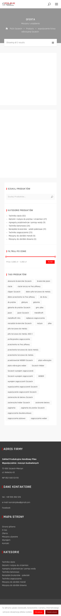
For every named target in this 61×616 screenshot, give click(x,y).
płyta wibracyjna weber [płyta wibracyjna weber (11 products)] (17, 365)
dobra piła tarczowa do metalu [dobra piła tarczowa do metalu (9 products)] (38, 291)
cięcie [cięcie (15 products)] (10, 286)
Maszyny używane (10, 536)
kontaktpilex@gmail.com (19, 502)
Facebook (6, 507)
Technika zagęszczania (18, 232)
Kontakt (5, 543)
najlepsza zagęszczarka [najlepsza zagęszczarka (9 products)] (35, 318)
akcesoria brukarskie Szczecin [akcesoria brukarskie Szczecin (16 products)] (20, 281)
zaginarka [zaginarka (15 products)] (11, 408)
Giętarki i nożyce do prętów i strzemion (26, 219)
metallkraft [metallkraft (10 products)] (38, 313)
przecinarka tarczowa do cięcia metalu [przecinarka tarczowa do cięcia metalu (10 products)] (23, 350)
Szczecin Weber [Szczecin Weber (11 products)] (38, 365)
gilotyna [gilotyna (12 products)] (24, 302)
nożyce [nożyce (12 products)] (39, 323)
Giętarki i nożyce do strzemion (15, 565)
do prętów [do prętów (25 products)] (12, 302)
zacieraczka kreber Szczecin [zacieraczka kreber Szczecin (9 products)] (19, 402)
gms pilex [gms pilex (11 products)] (39, 307)
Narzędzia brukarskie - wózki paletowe (25, 229)
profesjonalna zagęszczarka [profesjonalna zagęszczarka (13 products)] (19, 339)
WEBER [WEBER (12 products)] (41, 376)
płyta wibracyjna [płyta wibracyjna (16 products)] (44, 360)
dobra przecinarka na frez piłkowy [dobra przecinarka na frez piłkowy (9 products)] (21, 297)
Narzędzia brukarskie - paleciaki (15, 575)
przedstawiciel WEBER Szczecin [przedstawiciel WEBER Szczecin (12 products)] (20, 360)
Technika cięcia (15, 215)
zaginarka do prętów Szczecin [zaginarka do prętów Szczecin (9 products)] (33, 408)
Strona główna (8, 526)
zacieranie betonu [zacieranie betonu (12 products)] (42, 402)
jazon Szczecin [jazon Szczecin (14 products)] (23, 313)
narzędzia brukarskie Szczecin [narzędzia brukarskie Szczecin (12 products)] (20, 323)
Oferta (5, 533)
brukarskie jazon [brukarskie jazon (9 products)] (43, 281)
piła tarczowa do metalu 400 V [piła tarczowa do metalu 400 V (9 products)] (20, 334)
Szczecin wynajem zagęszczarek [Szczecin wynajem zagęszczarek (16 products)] (20, 371)
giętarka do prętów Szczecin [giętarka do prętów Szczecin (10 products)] (19, 307)
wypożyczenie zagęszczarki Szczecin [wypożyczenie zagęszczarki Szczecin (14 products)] (22, 392)
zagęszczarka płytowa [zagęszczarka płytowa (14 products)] (16, 418)
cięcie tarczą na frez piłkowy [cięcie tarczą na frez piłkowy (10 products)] (29, 286)
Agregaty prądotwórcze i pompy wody (25, 222)
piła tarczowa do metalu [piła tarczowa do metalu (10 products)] (17, 328)
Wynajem (6, 540)
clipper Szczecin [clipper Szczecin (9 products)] (14, 291)
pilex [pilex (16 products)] (50, 323)
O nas (4, 530)
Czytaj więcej (52, 612)
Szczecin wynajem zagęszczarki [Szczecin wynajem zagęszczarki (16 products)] (20, 376)
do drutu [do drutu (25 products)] (43, 297)
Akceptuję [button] (38, 612)
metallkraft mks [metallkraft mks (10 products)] (14, 318)
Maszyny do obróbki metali (20, 235)
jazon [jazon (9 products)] (10, 313)
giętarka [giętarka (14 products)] (36, 302)
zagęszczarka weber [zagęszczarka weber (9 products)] (39, 418)
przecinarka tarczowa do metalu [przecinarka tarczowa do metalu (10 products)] (20, 355)
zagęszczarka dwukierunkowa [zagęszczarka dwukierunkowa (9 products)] (19, 413)
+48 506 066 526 (13, 497)
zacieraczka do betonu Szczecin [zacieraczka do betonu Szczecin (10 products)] (20, 397)
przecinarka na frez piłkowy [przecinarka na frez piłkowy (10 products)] (19, 344)
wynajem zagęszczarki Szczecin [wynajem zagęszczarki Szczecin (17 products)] (20, 381)
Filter (50, 262)
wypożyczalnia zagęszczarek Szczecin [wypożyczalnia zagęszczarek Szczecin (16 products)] (22, 387)
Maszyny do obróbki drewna (21, 239)
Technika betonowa (17, 225)
